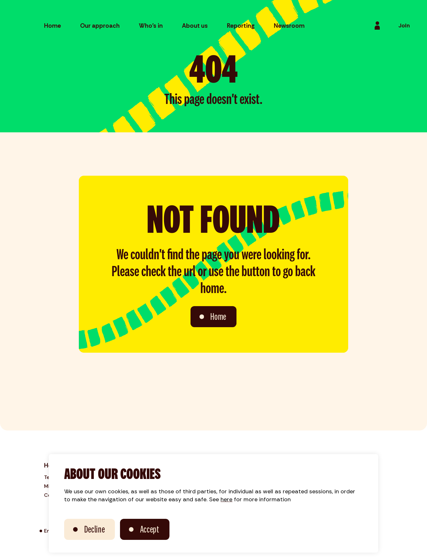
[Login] (377, 25)
